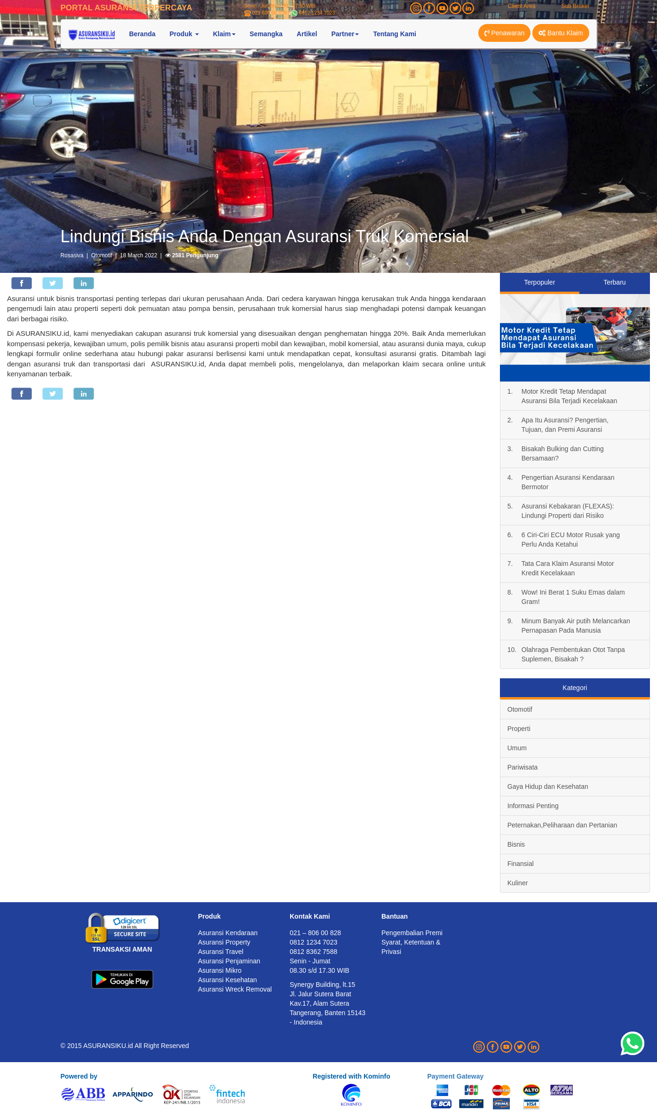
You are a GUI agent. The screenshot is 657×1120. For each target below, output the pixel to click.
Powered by (79, 1076)
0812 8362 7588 (313, 951)
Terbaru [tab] (614, 282)
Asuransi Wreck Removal (235, 989)
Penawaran (504, 33)
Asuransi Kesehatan (227, 980)
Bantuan (394, 916)
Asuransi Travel (220, 951)
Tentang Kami (394, 34)
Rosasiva (72, 255)
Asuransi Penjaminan (229, 961)
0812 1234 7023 (317, 13)
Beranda (142, 34)
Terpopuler (539, 282)
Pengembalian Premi (412, 933)
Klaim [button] (224, 34)
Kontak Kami (310, 916)
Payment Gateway (455, 1076)
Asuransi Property (224, 942)
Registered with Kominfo (351, 1076)
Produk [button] (184, 34)
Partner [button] (345, 34)
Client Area (522, 6)
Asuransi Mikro (220, 970)
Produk (209, 916)
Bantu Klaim (560, 33)
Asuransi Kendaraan (228, 933)
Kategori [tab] (574, 687)
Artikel (307, 34)
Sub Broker (575, 6)
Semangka (266, 34)
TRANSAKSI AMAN (122, 949)
